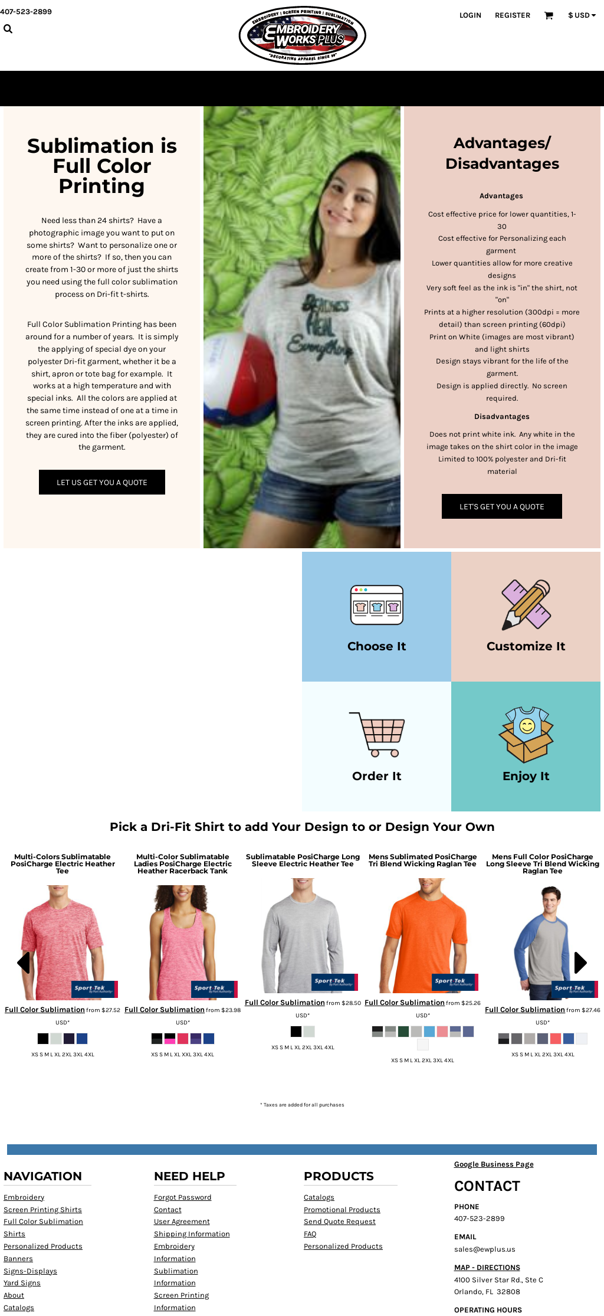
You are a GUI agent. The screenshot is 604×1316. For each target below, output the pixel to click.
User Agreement (182, 1221)
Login (470, 15)
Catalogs (19, 1307)
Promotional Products (342, 1209)
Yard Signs (22, 1282)
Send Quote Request (340, 1221)
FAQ (310, 1233)
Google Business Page (494, 1164)
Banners (18, 1258)
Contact (168, 1209)
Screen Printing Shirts (43, 1209)
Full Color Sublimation (45, 1009)
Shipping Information (192, 1233)
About (14, 1295)
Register (512, 15)
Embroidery (24, 1197)
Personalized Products (43, 1246)
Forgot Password (183, 1197)
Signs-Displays (30, 1270)
